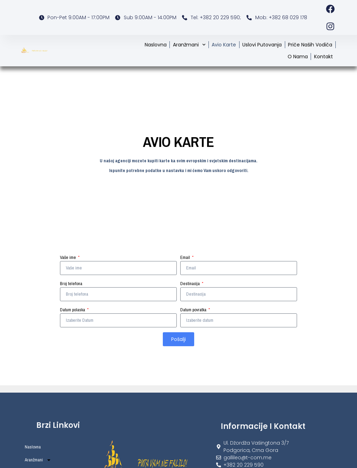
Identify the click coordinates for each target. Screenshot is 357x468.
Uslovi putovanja (262, 44)
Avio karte (224, 44)
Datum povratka (193, 309)
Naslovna (156, 44)
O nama (298, 56)
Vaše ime (68, 257)
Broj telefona (71, 283)
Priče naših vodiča (310, 44)
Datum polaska (73, 309)
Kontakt (323, 56)
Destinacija (190, 283)
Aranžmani (189, 44)
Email (185, 257)
